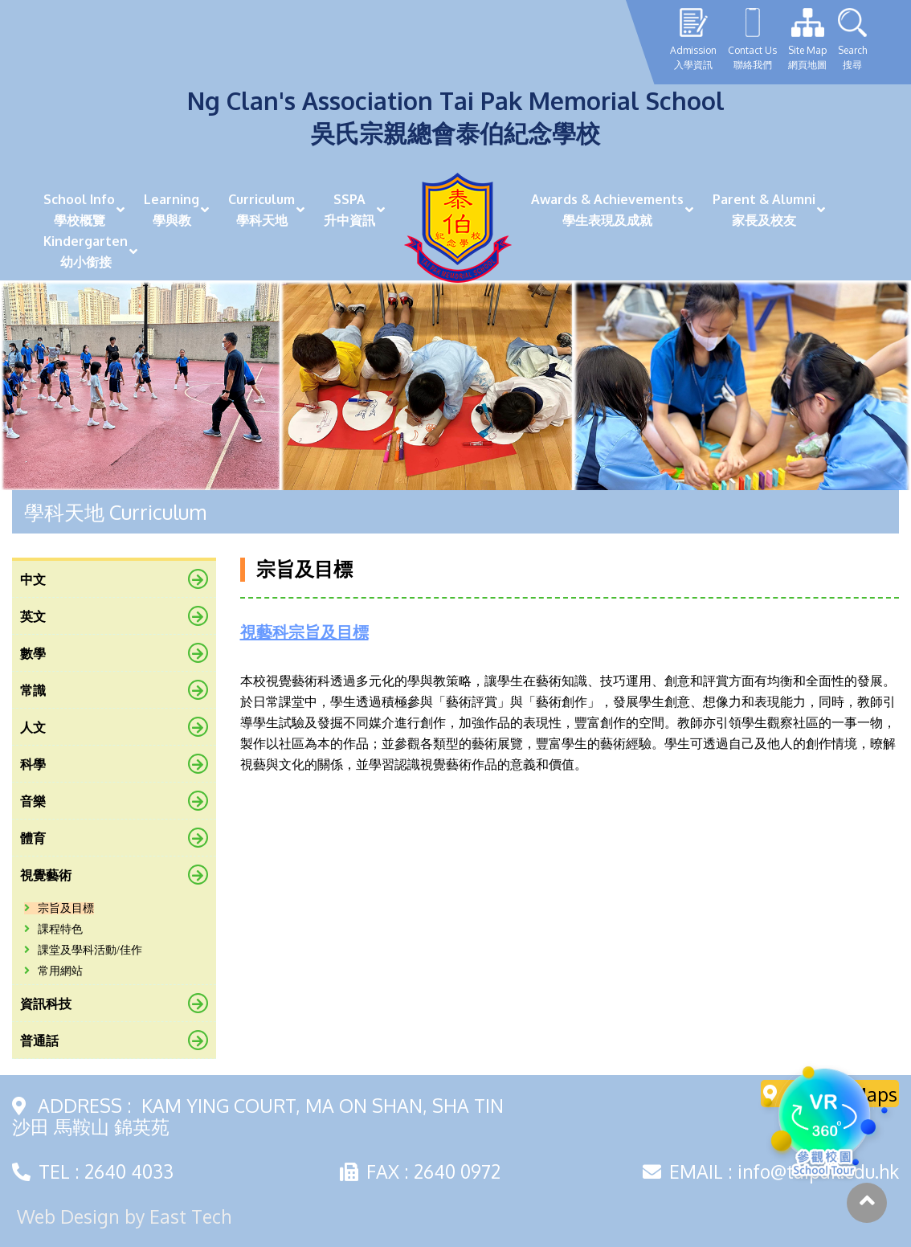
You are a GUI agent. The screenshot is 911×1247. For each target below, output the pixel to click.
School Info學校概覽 (79, 209)
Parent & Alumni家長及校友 (764, 209)
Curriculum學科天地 (261, 209)
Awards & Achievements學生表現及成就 (607, 209)
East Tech (190, 1216)
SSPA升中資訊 (349, 209)
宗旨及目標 (59, 908)
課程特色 (53, 929)
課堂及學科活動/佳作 (83, 950)
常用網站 (53, 971)
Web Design (68, 1216)
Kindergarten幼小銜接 (85, 251)
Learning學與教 (171, 209)
